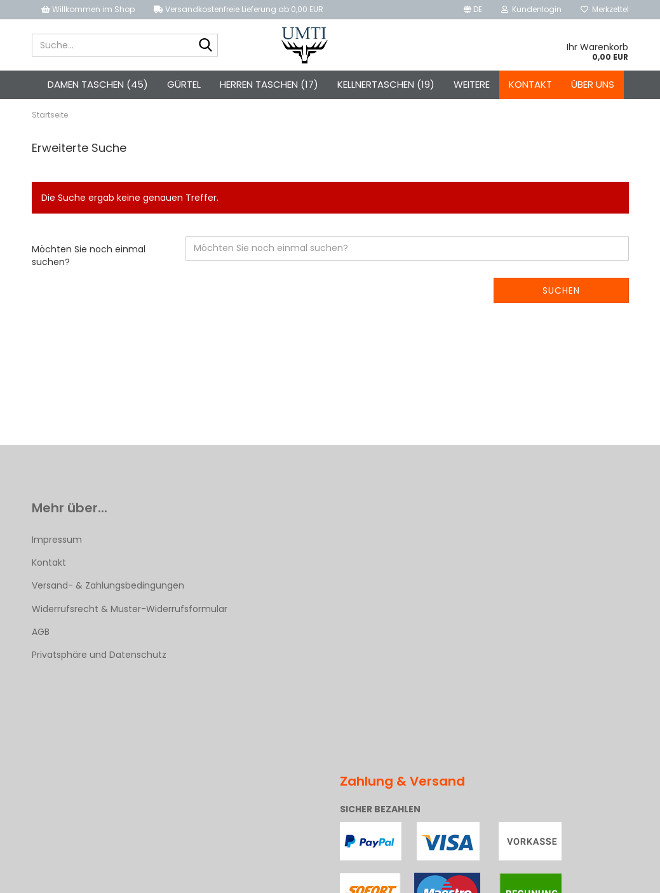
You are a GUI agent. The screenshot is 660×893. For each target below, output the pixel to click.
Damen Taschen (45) (98, 84)
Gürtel (184, 84)
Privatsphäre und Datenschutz (99, 654)
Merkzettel (605, 9)
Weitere (472, 84)
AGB (41, 631)
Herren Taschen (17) (269, 84)
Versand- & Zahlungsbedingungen (108, 585)
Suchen (561, 290)
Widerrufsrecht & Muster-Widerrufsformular (129, 609)
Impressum (57, 539)
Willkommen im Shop (88, 9)
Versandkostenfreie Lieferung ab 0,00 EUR (238, 9)
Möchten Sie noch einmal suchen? (88, 255)
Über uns (592, 84)
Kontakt (530, 84)
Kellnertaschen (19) (385, 84)
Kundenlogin (531, 9)
